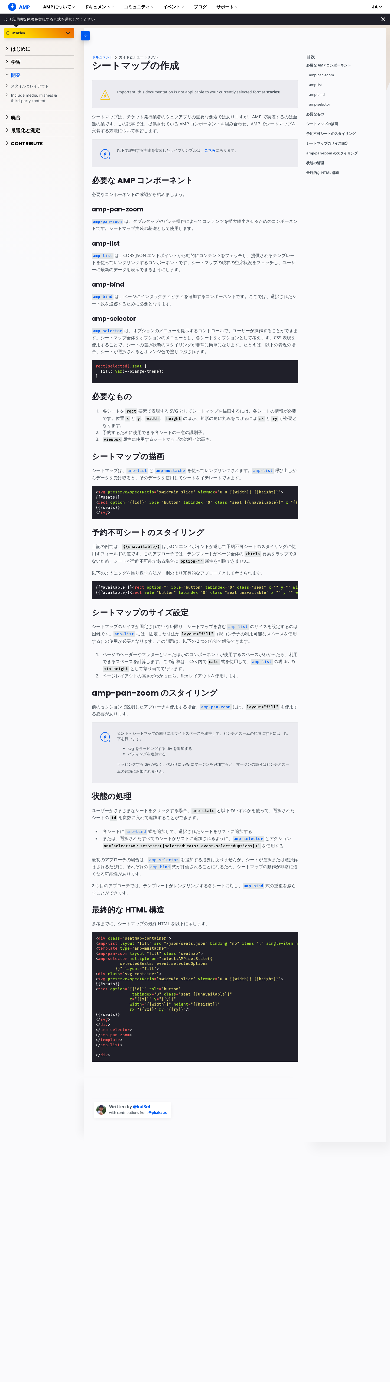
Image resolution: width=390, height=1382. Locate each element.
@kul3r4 (141, 1107)
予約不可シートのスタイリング (331, 133)
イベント (173, 7)
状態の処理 (315, 163)
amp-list (315, 85)
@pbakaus (159, 1112)
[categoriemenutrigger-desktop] (103, 35)
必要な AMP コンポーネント (328, 65)
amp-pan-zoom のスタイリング (332, 153)
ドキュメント (99, 7)
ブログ (200, 7)
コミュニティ (138, 7)
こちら (210, 150)
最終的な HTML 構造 (322, 172)
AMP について (59, 7)
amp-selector (320, 104)
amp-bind (317, 94)
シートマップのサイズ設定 (327, 143)
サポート (226, 7)
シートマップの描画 (322, 124)
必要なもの (315, 114)
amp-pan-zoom (321, 75)
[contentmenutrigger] (343, 58)
